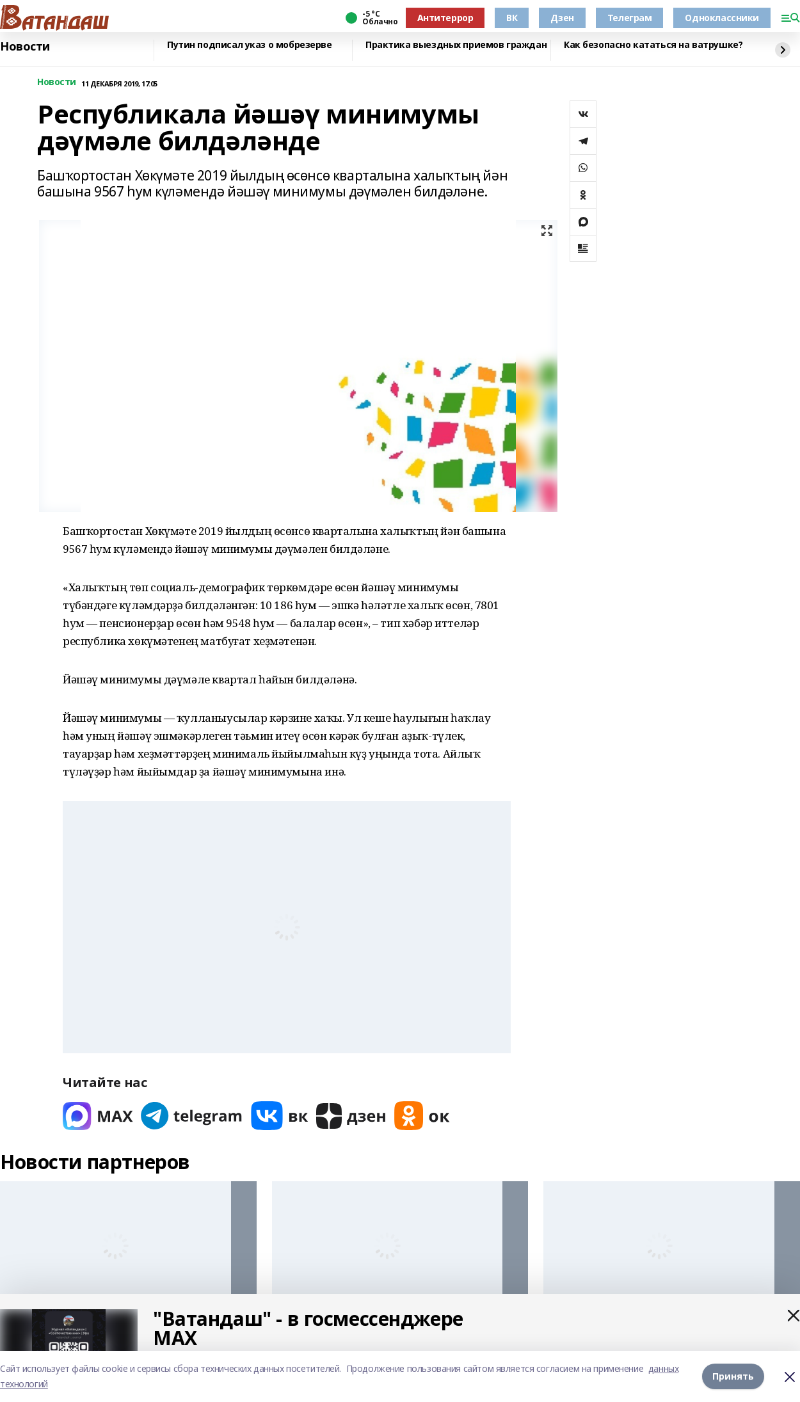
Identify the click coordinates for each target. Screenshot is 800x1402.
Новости (25, 47)
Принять (733, 1376)
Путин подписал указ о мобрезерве (249, 45)
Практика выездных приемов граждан (456, 45)
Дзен (561, 18)
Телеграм (629, 18)
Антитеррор (445, 18)
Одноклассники (722, 18)
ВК (511, 18)
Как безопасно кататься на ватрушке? (653, 45)
